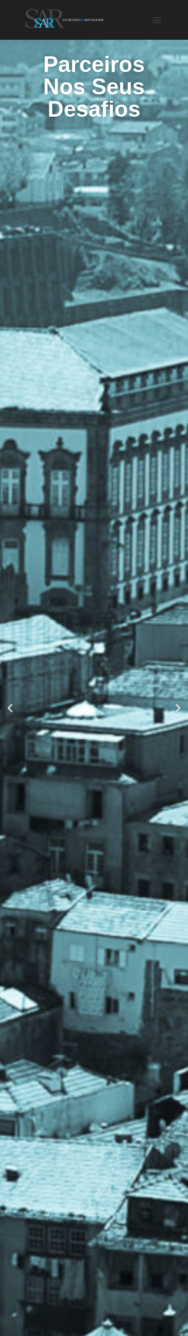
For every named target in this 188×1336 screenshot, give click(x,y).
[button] (156, 20)
